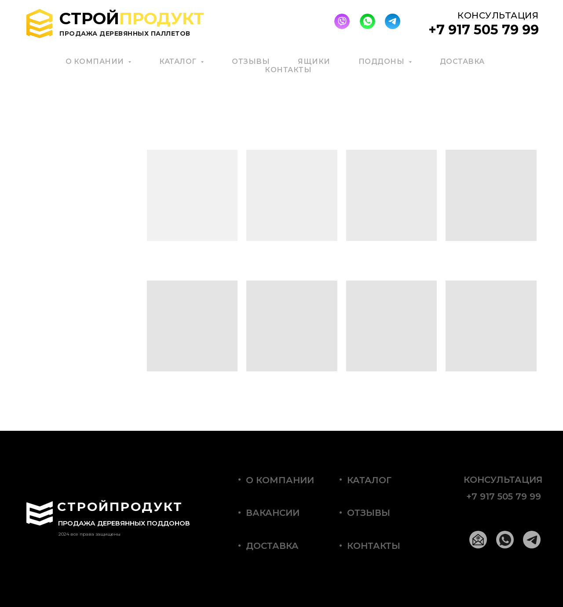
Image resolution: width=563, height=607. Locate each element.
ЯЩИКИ (314, 61)
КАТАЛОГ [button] (178, 61)
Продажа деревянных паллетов (124, 33)
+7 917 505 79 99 (503, 496)
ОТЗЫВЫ (251, 61)
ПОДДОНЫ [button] (382, 61)
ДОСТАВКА (462, 61)
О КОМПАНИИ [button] (96, 61)
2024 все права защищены (89, 534)
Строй (131, 18)
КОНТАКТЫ (288, 70)
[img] (342, 21)
